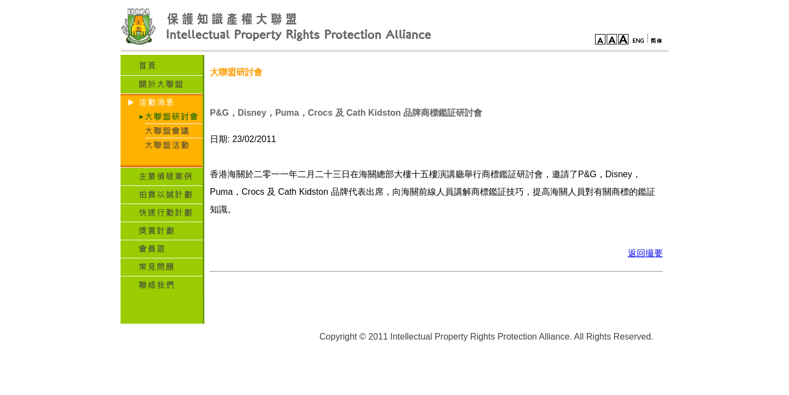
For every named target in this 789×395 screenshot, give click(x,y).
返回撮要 (645, 253)
